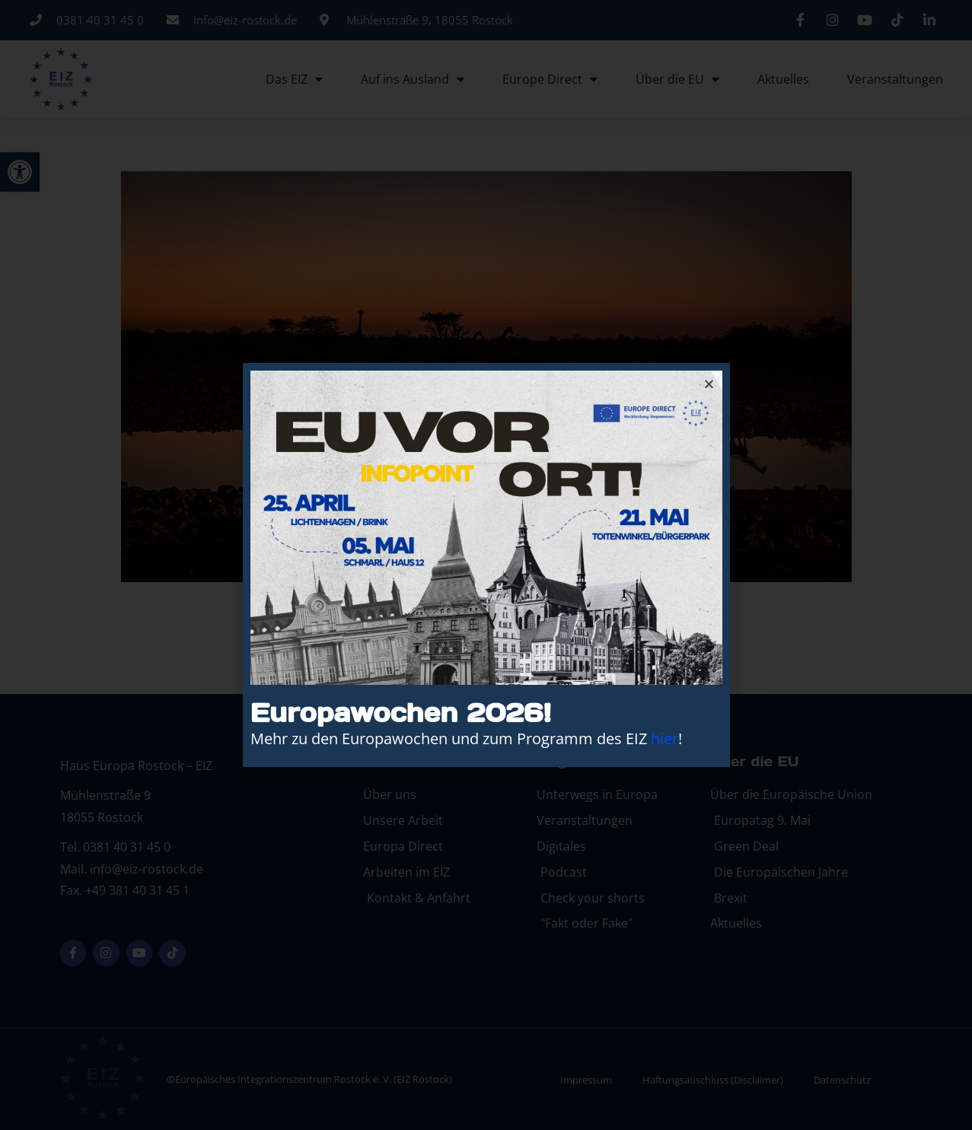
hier (664, 738)
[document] (486, 565)
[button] (709, 384)
